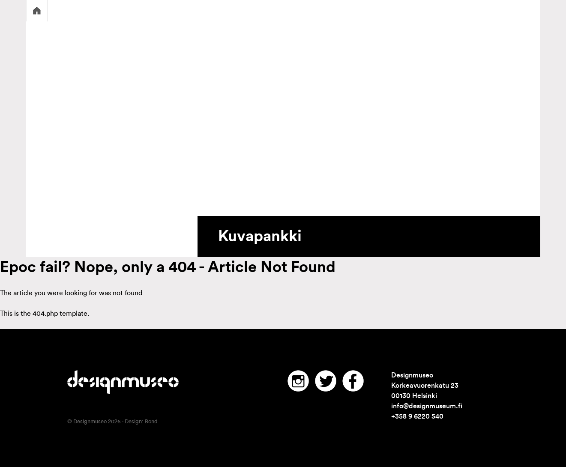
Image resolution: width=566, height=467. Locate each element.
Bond (151, 421)
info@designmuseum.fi (426, 406)
